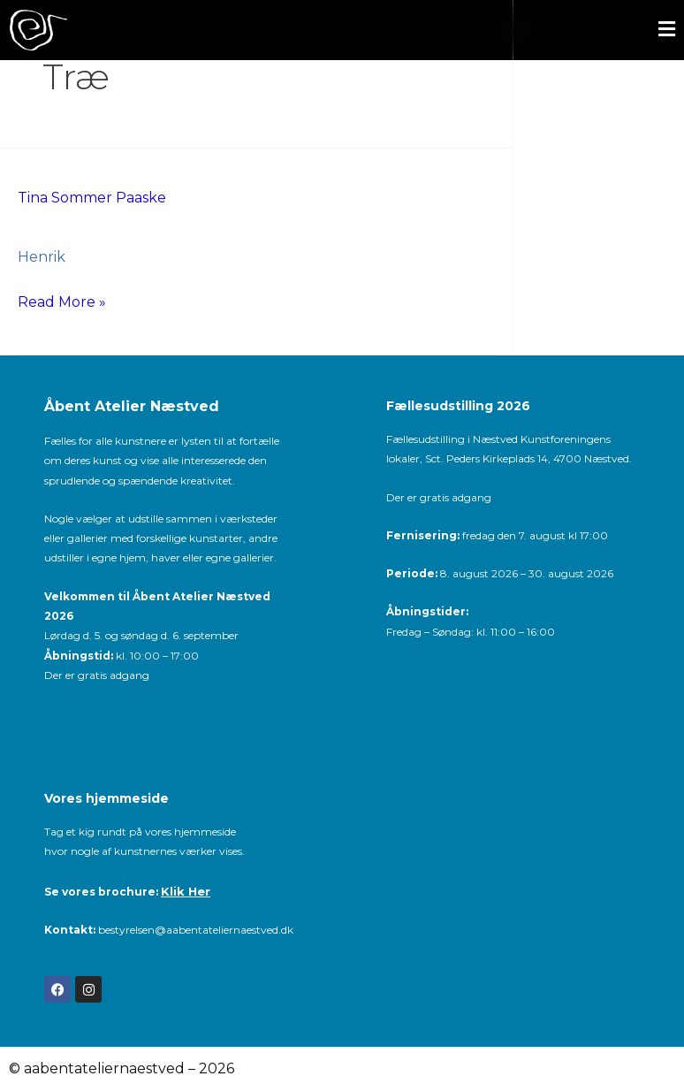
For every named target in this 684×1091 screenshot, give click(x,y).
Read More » (62, 299)
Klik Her (185, 891)
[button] (410, 30)
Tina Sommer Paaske (92, 197)
